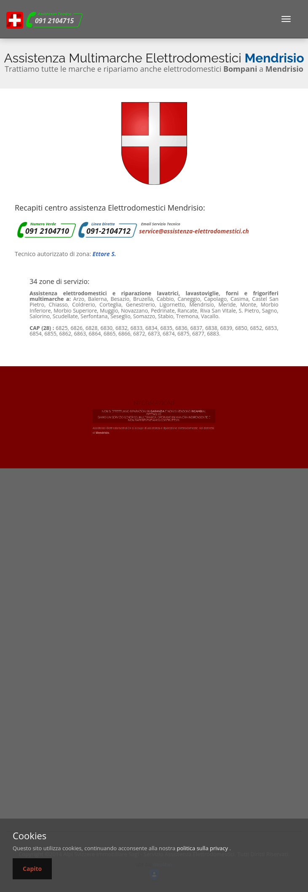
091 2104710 (47, 231)
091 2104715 (54, 20)
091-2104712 (108, 231)
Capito (32, 869)
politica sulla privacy (202, 848)
